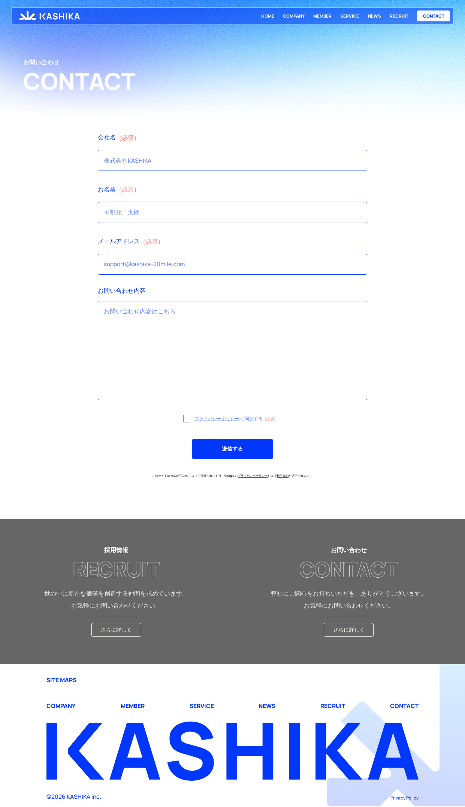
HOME (267, 16)
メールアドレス (119, 241)
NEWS (374, 16)
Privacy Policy (404, 798)
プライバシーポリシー (217, 418)
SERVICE (349, 16)
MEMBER (322, 16)
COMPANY (294, 16)
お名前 (107, 189)
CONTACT (433, 16)
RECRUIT (399, 16)
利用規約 (283, 476)
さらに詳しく (116, 629)
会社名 (107, 137)
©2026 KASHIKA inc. (73, 796)
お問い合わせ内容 (122, 290)
